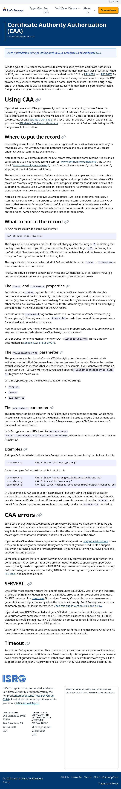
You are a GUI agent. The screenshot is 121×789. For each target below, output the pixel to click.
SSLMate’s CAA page (40, 119)
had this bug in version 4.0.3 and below (79, 605)
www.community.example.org (78, 161)
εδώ (98, 52)
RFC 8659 (89, 74)
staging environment (96, 541)
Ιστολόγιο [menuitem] (62, 8)
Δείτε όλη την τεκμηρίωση (18, 39)
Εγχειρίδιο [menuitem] (37, 8)
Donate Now (108, 10)
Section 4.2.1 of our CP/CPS (39, 342)
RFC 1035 (10, 573)
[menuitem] (75, 8)
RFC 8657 (106, 74)
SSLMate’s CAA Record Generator (38, 123)
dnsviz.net (38, 598)
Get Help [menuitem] (48, 10)
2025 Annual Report (27, 703)
